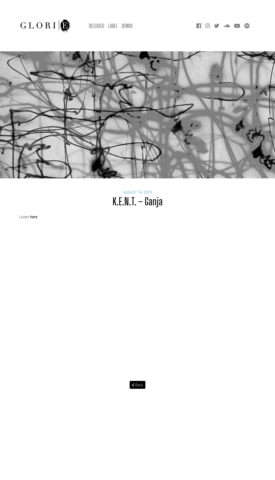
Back (137, 384)
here (33, 216)
